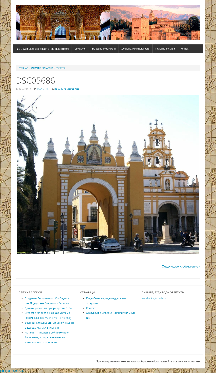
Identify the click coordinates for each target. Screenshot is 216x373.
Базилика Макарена (41, 68)
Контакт (185, 48)
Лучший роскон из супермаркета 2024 (48, 308)
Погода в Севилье (12, 371)
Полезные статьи (165, 48)
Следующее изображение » (181, 266)
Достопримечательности (136, 48)
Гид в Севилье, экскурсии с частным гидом (42, 48)
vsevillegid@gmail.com (154, 298)
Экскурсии (80, 48)
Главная (23, 68)
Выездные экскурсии (104, 48)
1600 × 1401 (43, 89)
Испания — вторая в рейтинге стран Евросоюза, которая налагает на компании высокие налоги (47, 337)
